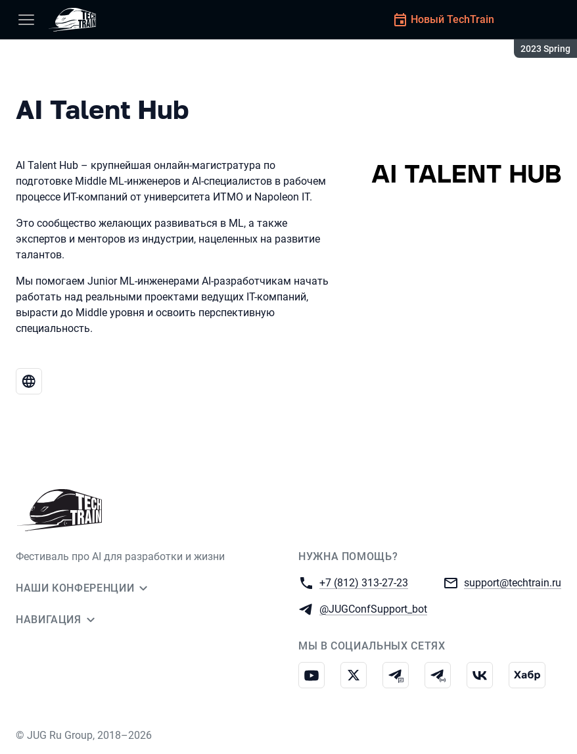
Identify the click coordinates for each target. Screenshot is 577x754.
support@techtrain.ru (512, 582)
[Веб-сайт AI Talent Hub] (29, 381)
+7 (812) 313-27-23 (363, 582)
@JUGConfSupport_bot (373, 608)
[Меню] (26, 20)
